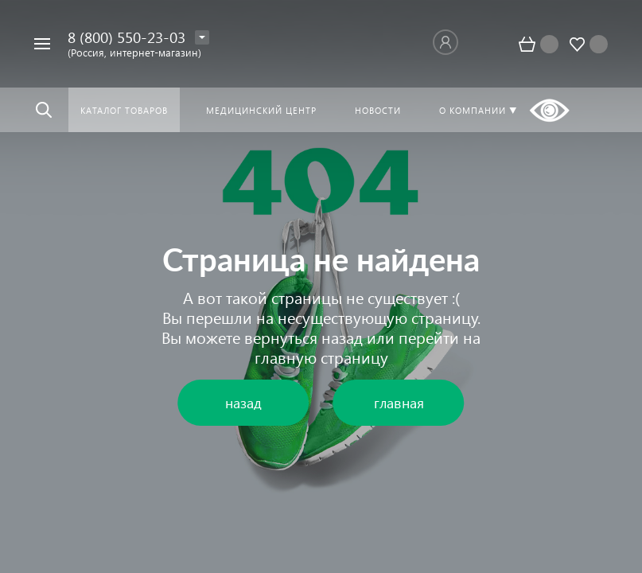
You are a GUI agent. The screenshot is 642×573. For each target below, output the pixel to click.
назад (342, 336)
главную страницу (321, 356)
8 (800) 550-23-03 (126, 37)
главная (399, 402)
